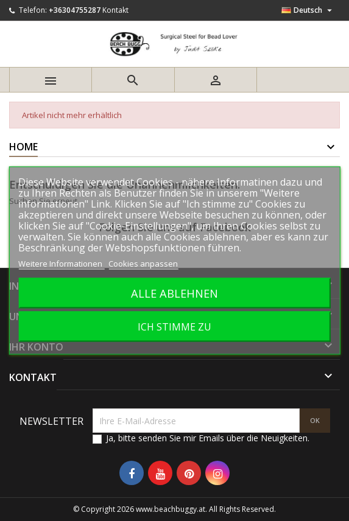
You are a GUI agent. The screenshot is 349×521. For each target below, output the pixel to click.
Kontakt (115, 10)
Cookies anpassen (143, 263)
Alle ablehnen (174, 293)
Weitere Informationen (61, 263)
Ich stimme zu (174, 327)
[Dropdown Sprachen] (308, 10)
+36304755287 (74, 10)
